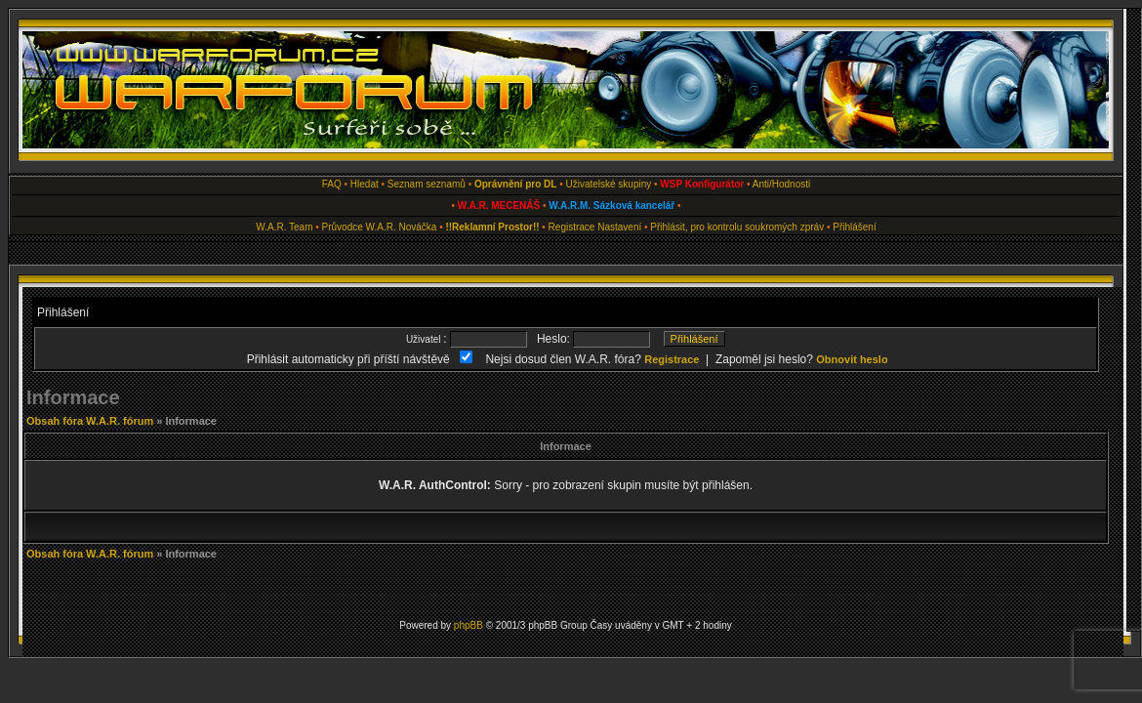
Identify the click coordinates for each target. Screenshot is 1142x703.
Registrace (572, 227)
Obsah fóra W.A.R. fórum (89, 421)
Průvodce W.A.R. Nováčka (379, 227)
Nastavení (619, 227)
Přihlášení (854, 227)
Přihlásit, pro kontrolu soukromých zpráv (737, 227)
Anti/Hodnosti (781, 184)
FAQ (332, 184)
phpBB (468, 625)
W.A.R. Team (284, 227)
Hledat (364, 184)
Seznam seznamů (426, 184)
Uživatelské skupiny (608, 184)
